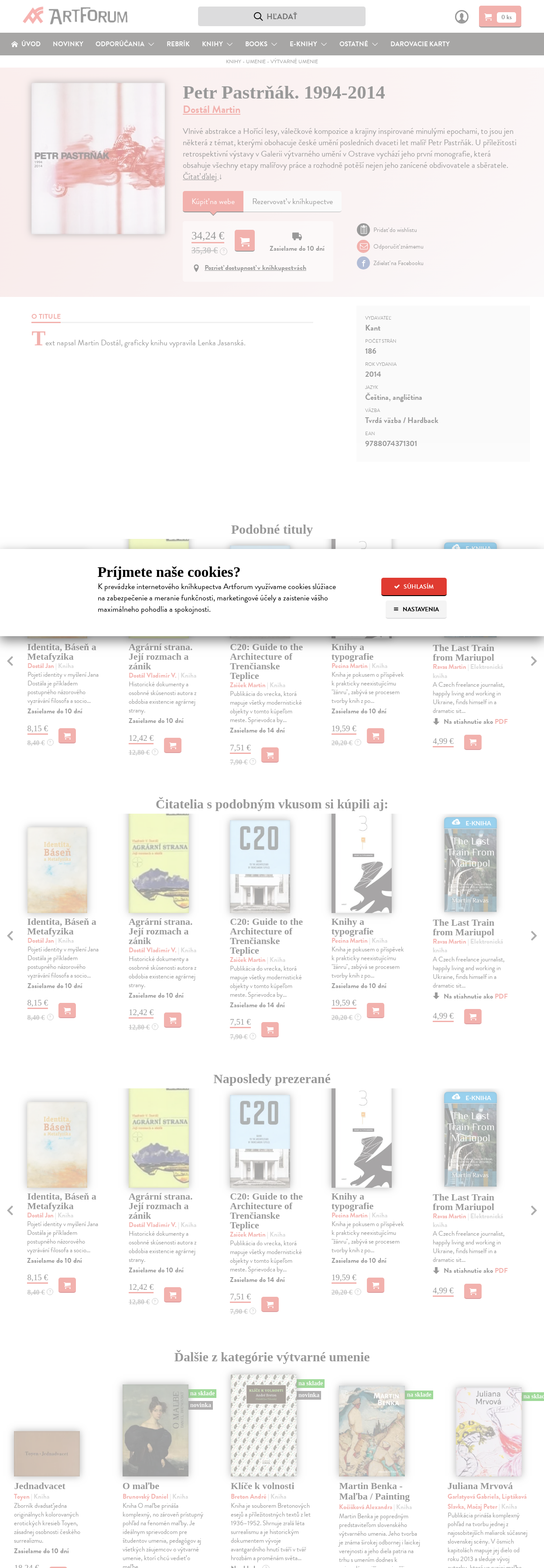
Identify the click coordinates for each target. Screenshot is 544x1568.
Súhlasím (414, 586)
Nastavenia (416, 609)
